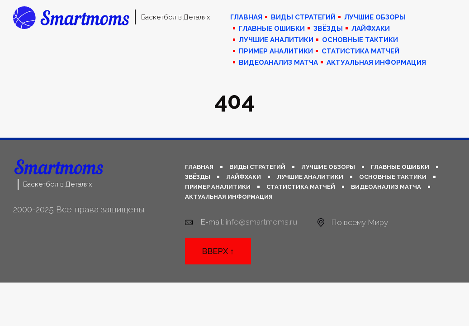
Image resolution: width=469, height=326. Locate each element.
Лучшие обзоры (375, 17)
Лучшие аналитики (276, 40)
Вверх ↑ (218, 251)
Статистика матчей (360, 51)
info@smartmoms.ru (261, 221)
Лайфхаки (370, 28)
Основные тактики (360, 40)
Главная (246, 17)
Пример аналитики (276, 51)
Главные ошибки (272, 28)
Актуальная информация (376, 62)
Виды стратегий (303, 17)
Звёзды (328, 28)
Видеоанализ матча (278, 62)
